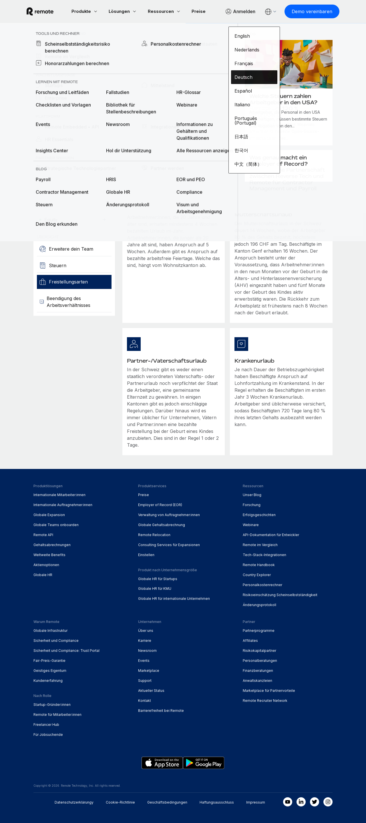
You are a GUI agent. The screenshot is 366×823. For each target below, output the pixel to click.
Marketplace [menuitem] (148, 670)
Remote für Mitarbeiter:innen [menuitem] (57, 714)
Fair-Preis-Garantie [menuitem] (49, 660)
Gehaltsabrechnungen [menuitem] (52, 544)
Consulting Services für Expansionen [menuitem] (169, 544)
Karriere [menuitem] (144, 640)
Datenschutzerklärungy (74, 802)
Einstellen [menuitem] (146, 554)
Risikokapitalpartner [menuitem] (259, 650)
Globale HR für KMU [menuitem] (154, 588)
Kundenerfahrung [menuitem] (48, 680)
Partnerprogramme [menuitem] (258, 630)
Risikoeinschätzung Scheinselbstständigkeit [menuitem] (280, 594)
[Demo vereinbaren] (305, 11)
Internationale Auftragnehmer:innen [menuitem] (62, 504)
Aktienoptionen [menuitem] (46, 564)
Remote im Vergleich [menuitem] (260, 544)
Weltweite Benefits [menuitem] (49, 554)
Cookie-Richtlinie (120, 802)
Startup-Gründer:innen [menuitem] (52, 704)
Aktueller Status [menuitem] (151, 690)
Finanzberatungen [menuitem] (258, 670)
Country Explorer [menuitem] (57, 35)
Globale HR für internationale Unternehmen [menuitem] (174, 598)
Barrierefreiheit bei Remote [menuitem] (161, 710)
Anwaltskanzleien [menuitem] (257, 680)
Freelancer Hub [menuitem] (46, 724)
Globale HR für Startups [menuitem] (157, 578)
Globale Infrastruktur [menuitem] (50, 630)
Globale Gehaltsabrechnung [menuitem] (161, 524)
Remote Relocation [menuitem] (154, 534)
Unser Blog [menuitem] (252, 494)
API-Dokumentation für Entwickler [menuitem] (271, 534)
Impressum (255, 802)
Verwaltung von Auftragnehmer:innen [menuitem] (169, 514)
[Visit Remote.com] (46, 11)
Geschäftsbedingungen (167, 802)
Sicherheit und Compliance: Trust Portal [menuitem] (66, 650)
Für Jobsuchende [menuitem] (48, 734)
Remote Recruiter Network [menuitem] (265, 700)
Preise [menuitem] (143, 494)
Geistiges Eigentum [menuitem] (49, 670)
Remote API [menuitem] (43, 534)
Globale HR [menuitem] (42, 574)
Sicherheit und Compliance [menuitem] (56, 640)
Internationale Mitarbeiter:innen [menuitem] (59, 494)
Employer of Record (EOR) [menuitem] (160, 504)
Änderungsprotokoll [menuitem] (259, 604)
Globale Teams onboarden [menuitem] (56, 524)
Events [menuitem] (144, 660)
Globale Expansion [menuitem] (49, 514)
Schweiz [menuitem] (97, 35)
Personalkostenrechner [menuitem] (262, 584)
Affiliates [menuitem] (250, 640)
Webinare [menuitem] (251, 524)
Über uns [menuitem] (145, 630)
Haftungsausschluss (217, 802)
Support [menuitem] (145, 680)
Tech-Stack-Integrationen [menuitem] (264, 554)
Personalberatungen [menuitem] (260, 660)
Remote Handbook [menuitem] (259, 564)
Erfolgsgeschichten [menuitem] (259, 514)
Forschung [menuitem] (251, 504)
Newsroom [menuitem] (147, 650)
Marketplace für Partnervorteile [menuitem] (269, 690)
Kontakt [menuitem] (144, 700)
